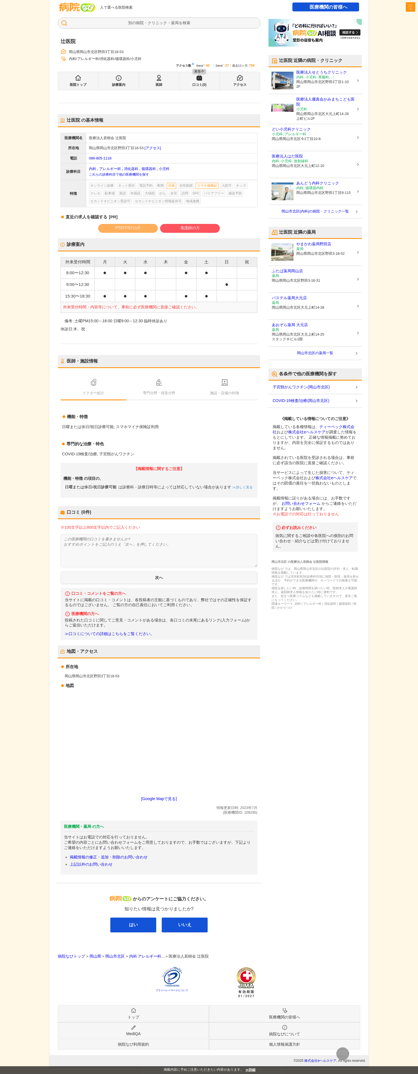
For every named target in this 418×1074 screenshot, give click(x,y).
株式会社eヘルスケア (306, 432)
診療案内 (118, 85)
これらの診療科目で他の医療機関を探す (119, 174)
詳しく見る (244, 487)
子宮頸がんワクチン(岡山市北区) (301, 387)
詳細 (252, 1069)
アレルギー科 (110, 169)
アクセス (240, 85)
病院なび (77, 7)
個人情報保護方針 (284, 1044)
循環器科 (148, 169)
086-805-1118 (100, 158)
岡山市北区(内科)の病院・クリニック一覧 (315, 211)
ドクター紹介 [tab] (93, 393)
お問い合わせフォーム (301, 503)
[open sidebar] (410, 7)
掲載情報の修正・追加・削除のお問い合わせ (109, 857)
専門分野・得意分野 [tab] (159, 393)
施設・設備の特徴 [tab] (224, 393)
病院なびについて (284, 1034)
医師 (159, 85)
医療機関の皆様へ (328, 7)
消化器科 (131, 169)
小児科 (164, 169)
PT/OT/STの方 (128, 228)
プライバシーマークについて (172, 990)
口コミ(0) (199, 85)
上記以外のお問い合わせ (91, 864)
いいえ (184, 924)
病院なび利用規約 (133, 1044)
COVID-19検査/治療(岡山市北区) (301, 400)
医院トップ (78, 85)
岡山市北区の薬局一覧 (315, 353)
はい (133, 924)
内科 (92, 169)
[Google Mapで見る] (159, 798)
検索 (186, 23)
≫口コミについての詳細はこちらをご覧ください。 (109, 634)
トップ (133, 1017)
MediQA (133, 1033)
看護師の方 (190, 228)
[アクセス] (153, 148)
